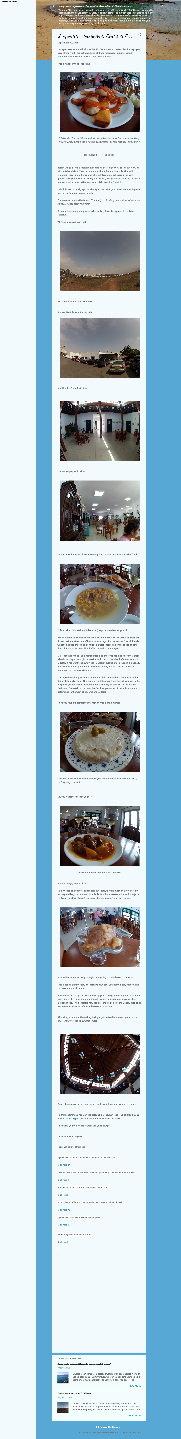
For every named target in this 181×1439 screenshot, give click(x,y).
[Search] (162, 7)
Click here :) (63, 1180)
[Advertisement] (156, 67)
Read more (135, 1385)
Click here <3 (63, 1210)
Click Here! (62, 1195)
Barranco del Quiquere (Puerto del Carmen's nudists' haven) (83, 1364)
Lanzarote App (69, 1118)
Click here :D (63, 1165)
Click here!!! (63, 1242)
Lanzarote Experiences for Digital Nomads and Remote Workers (95, 6)
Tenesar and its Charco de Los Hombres (74, 1393)
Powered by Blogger (108, 1427)
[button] (139, 35)
